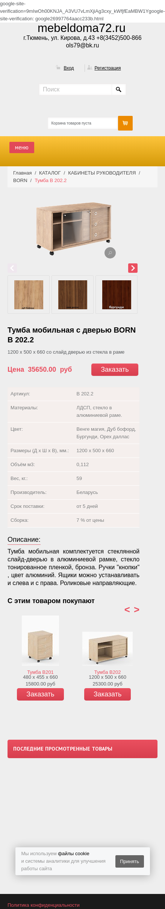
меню (22, 147)
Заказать (115, 369)
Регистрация (107, 68)
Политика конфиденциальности (44, 905)
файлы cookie (73, 853)
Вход (69, 68)
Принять (129, 861)
